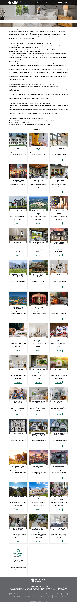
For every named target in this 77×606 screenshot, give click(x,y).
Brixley (11, 597)
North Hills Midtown (35, 600)
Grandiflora (59, 597)
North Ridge (42, 600)
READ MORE (18, 163)
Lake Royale (19, 600)
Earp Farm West (30, 597)
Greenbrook (65, 597)
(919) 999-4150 (45, 590)
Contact (56, 587)
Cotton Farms (23, 597)
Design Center (45, 587)
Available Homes (25, 587)
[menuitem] (37, 3)
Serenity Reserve (57, 600)
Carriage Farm (16, 597)
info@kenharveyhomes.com (35, 590)
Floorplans (39, 587)
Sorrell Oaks (64, 600)
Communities (33, 587)
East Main (46, 597)
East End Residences (38, 597)
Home (20, 587)
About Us (51, 587)
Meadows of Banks (27, 600)
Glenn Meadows (52, 597)
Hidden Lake (13, 600)
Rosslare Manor (49, 600)
